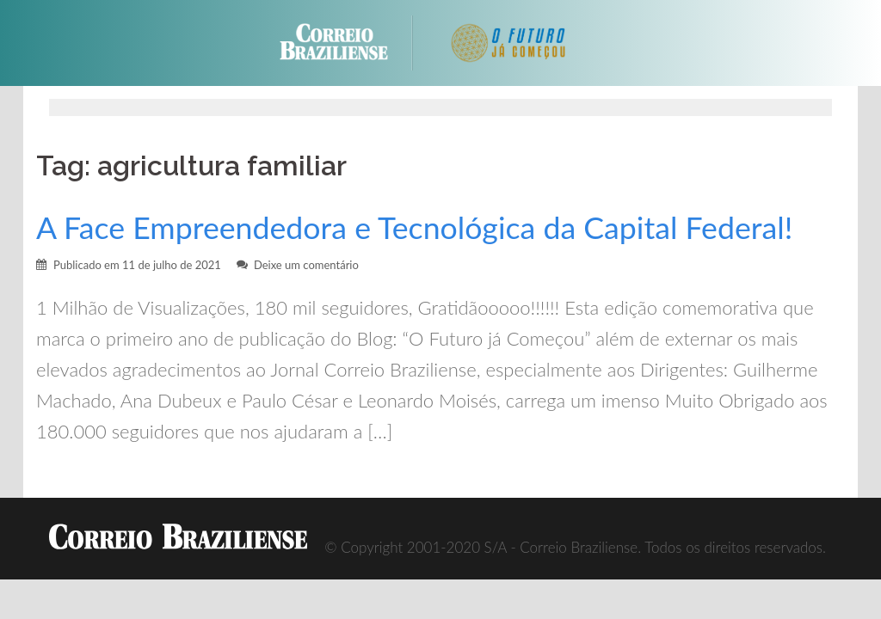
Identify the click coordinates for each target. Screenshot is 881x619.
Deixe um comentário (306, 265)
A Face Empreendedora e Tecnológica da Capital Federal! (414, 227)
